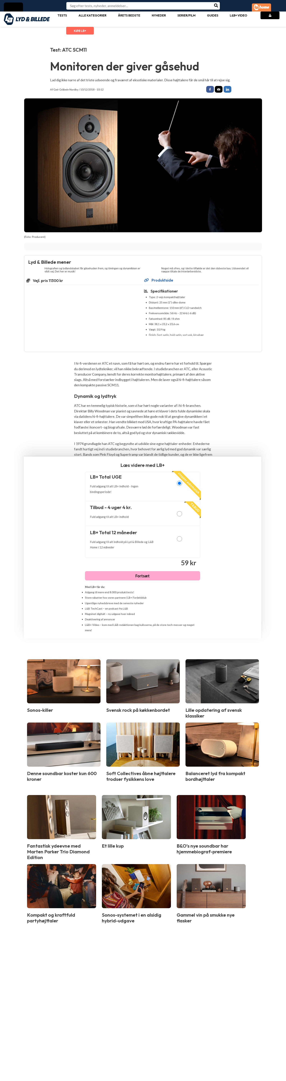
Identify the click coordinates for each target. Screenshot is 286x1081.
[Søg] (216, 5)
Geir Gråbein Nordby (66, 89)
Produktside (158, 281)
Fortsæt (142, 576)
